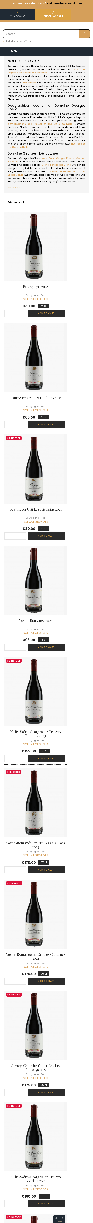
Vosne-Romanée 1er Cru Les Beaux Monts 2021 (24, 881)
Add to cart (31, 290)
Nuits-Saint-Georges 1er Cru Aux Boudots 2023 (24, 441)
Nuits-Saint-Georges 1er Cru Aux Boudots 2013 (24, 705)
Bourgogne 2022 (24, 263)
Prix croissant (46, 202)
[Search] (46, 33)
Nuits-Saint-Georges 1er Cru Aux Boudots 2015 (24, 793)
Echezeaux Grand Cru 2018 (24, 969)
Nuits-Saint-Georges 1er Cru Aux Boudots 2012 (69, 705)
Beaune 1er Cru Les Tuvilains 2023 (69, 265)
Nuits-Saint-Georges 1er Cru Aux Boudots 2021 (24, 617)
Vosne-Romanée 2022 (68, 351)
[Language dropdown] (84, 1128)
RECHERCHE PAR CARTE (17, 41)
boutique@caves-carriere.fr (23, 1109)
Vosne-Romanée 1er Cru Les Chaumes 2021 (24, 529)
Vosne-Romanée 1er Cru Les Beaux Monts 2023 (69, 793)
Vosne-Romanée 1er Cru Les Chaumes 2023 (69, 441)
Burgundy (28, 92)
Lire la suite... (15, 187)
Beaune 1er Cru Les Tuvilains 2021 (24, 353)
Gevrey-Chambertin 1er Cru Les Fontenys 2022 (69, 529)
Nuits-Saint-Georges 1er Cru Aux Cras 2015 (69, 617)
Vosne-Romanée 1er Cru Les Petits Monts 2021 (69, 881)
